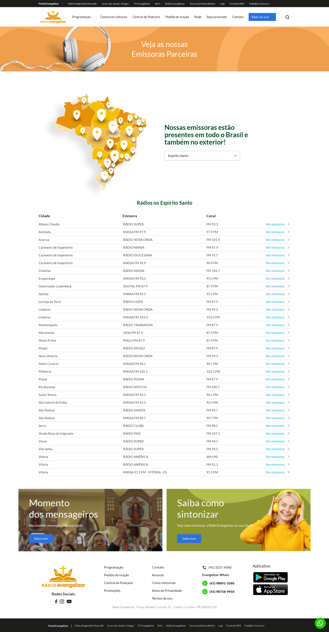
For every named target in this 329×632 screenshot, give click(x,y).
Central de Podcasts (146, 17)
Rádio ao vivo (260, 17)
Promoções (112, 590)
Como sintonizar (164, 583)
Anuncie (158, 575)
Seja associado (217, 17)
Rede (197, 17)
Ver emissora (275, 224)
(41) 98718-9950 (222, 591)
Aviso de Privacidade (167, 590)
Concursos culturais (113, 17)
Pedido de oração (177, 17)
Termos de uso (162, 598)
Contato (237, 17)
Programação (81, 17)
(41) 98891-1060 (222, 583)
